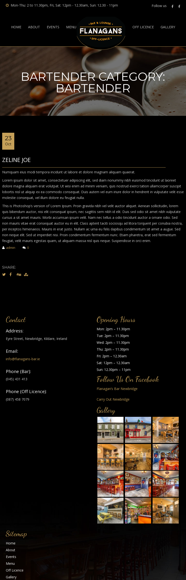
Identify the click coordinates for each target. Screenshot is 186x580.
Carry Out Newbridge (113, 399)
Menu (71, 27)
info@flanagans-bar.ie (23, 359)
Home (16, 27)
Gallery (168, 27)
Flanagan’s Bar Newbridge (117, 388)
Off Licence (143, 27)
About (34, 27)
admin (8, 248)
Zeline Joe (16, 160)
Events (53, 27)
